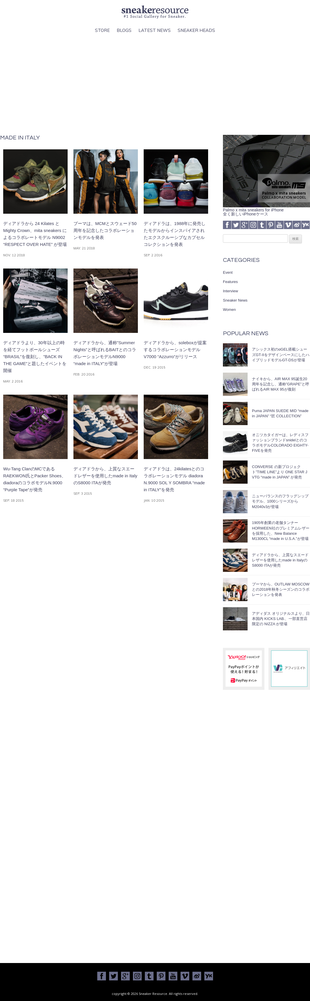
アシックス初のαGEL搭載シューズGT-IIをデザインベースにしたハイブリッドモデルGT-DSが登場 (280, 354)
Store (102, 30)
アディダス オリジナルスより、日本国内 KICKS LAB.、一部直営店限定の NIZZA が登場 (281, 618)
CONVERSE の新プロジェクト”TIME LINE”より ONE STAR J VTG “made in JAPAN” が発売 (279, 472)
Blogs (124, 30)
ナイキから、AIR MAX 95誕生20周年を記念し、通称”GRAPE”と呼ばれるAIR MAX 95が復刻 (280, 384)
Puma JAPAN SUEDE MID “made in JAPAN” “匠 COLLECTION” (280, 413)
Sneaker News (235, 300)
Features (230, 282)
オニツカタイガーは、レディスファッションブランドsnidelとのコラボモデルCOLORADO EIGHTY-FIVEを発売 (280, 443)
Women (229, 309)
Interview (230, 291)
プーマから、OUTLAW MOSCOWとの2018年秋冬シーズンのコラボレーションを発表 (280, 589)
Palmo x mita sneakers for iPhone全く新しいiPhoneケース (266, 210)
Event (227, 272)
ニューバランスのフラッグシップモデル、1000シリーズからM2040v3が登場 (280, 501)
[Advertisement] (155, 84)
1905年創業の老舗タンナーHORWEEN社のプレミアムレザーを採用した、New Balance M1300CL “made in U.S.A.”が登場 (280, 531)
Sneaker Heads (196, 30)
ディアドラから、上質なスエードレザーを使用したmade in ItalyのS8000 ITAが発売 (280, 560)
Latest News (154, 30)
